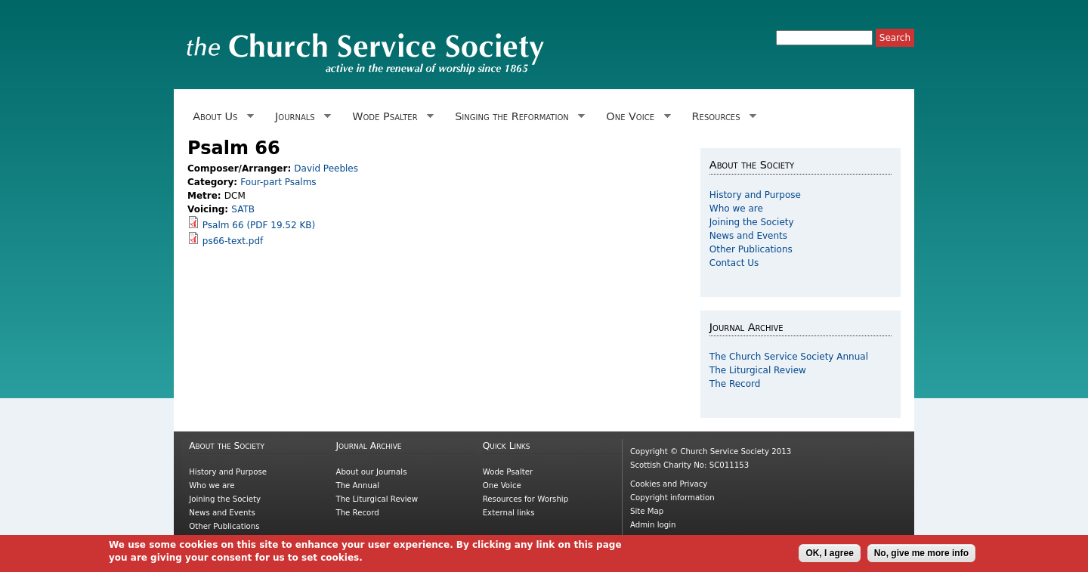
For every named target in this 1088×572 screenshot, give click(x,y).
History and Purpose (755, 195)
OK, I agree (829, 554)
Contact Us (734, 263)
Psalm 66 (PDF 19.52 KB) (258, 225)
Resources (721, 116)
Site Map (646, 511)
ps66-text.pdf (232, 241)
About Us (220, 116)
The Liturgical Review (757, 370)
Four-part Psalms (278, 182)
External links (509, 513)
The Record (735, 384)
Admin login (653, 525)
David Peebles (326, 168)
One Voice (635, 116)
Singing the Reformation (517, 116)
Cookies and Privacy (668, 484)
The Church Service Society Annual (788, 356)
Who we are (736, 208)
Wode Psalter (390, 116)
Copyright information (672, 497)
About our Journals (370, 472)
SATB (243, 209)
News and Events (748, 235)
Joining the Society (751, 222)
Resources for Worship (525, 499)
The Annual (357, 485)
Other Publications (751, 249)
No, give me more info (921, 554)
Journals (300, 116)
